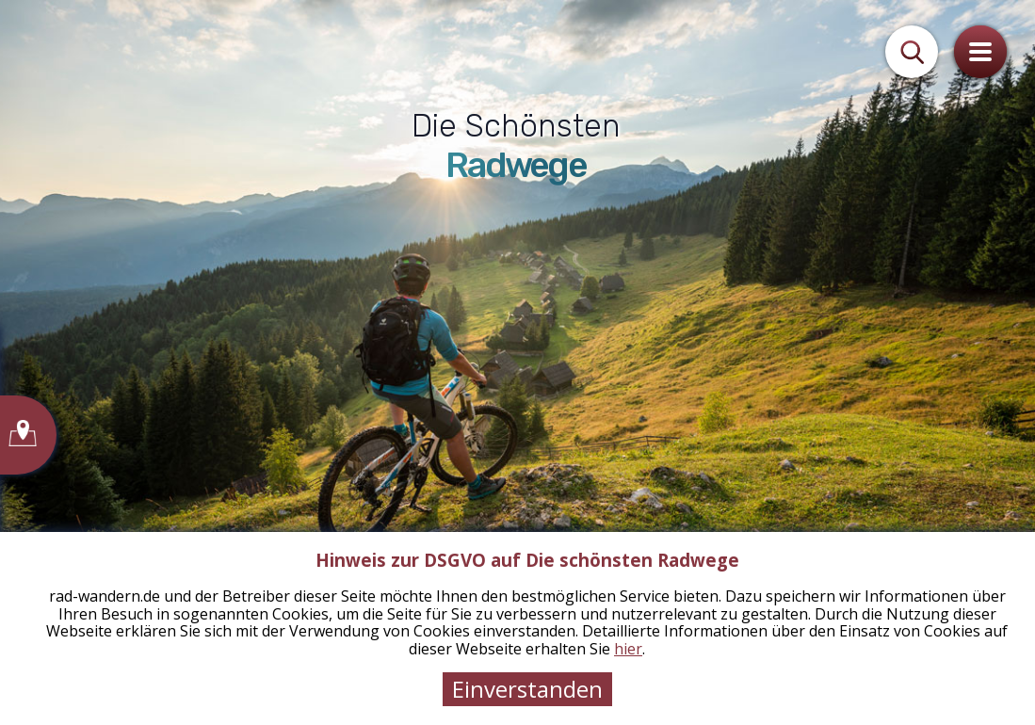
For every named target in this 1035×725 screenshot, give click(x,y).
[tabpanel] (517, 362)
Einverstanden (527, 688)
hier (628, 648)
